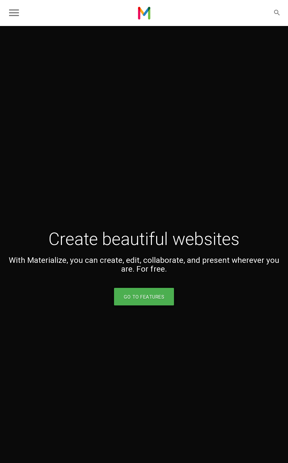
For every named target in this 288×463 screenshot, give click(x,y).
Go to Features (144, 297)
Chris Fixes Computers (144, 13)
